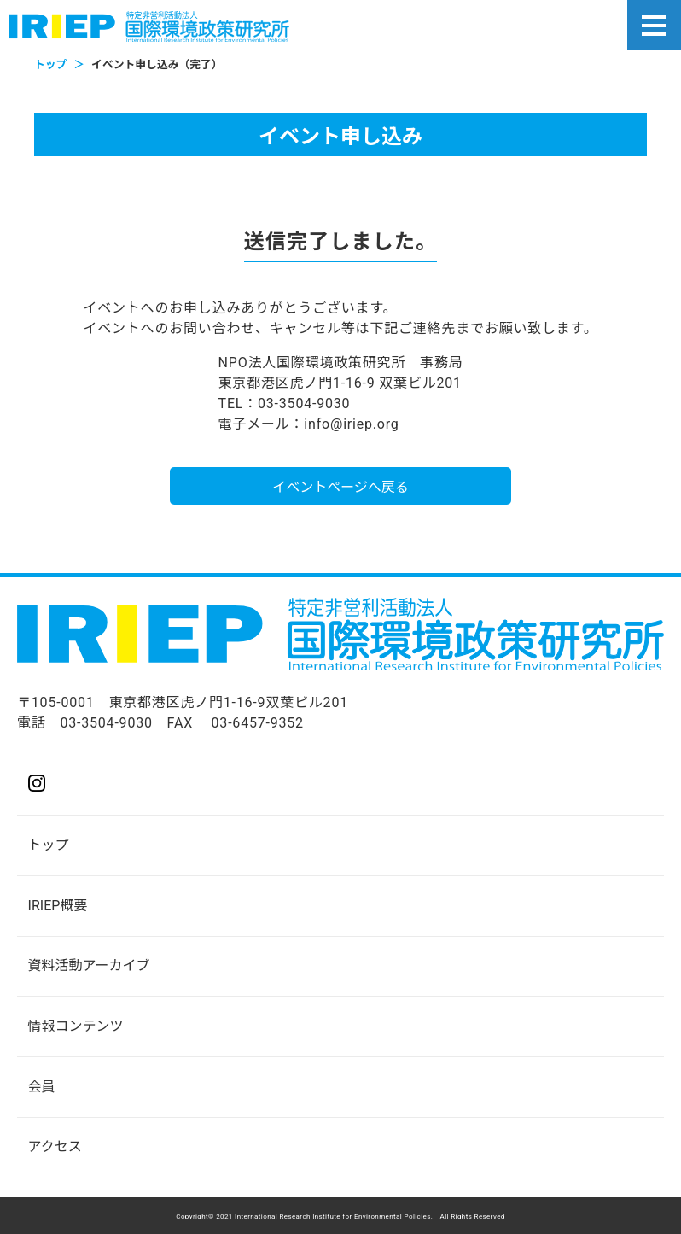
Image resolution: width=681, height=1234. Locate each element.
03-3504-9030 (106, 723)
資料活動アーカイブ (89, 965)
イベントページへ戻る (340, 487)
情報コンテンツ (76, 1026)
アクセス (55, 1146)
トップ (48, 845)
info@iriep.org (351, 424)
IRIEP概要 (58, 906)
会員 (41, 1087)
